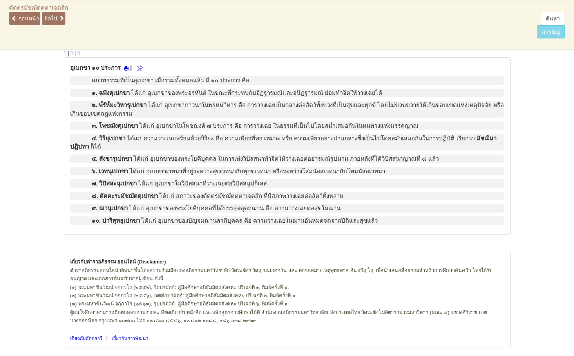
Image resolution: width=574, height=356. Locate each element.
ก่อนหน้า (25, 18)
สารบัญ (551, 32)
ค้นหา (553, 18)
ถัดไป (54, 18)
